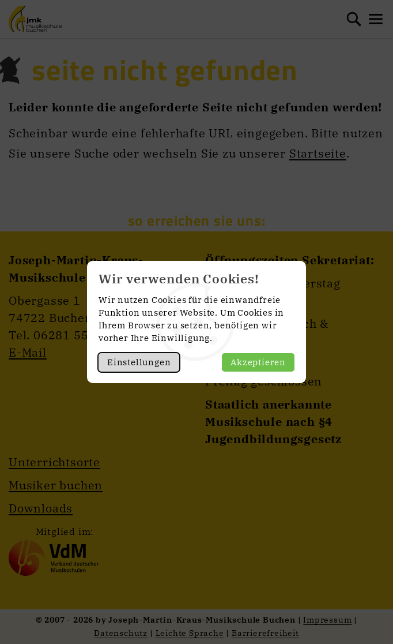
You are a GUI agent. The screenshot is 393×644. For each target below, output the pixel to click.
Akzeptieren (258, 362)
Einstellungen (139, 362)
